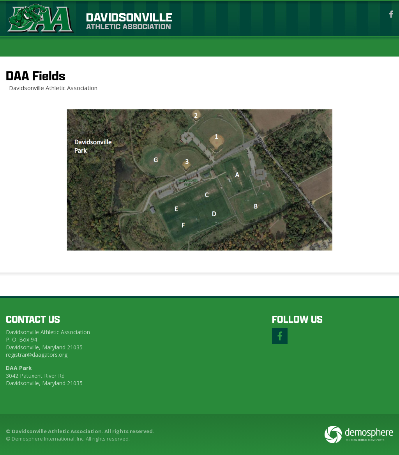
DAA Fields (35, 75)
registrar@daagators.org (36, 354)
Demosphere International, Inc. (48, 438)
